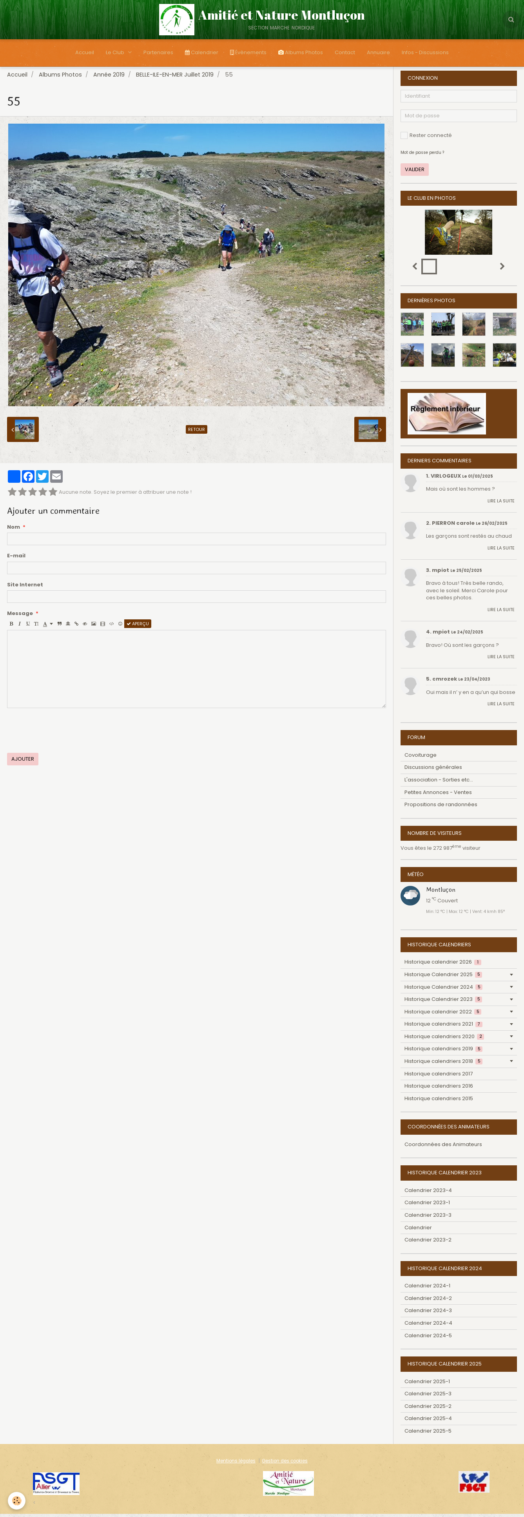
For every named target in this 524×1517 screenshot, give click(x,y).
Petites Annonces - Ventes (438, 795)
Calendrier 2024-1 (427, 1288)
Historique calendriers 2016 (438, 1089)
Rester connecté (426, 138)
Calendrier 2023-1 (427, 1205)
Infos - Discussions (425, 52)
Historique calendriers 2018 (443, 1064)
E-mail (16, 558)
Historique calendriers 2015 (438, 1101)
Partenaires (158, 52)
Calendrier (201, 52)
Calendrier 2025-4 (428, 1421)
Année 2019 (109, 78)
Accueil (84, 52)
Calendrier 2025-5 (427, 1434)
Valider (414, 172)
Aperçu (138, 627)
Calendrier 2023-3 (427, 1218)
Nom (13, 530)
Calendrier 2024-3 (428, 1313)
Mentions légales (236, 1464)
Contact (345, 52)
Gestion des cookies (285, 1464)
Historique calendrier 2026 (442, 965)
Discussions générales (433, 770)
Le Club (115, 52)
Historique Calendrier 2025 (443, 977)
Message (20, 616)
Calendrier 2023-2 (427, 1243)
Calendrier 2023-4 (428, 1193)
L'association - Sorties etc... (438, 783)
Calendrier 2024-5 (428, 1338)
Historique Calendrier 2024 (443, 990)
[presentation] (66, 733)
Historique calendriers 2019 (443, 1051)
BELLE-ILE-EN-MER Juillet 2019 (175, 78)
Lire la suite (501, 504)
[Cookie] (16, 1501)
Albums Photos (300, 52)
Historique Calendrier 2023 (443, 1002)
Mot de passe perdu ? (422, 156)
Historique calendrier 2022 (442, 1015)
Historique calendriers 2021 (443, 1027)
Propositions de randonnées (440, 807)
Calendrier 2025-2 (427, 1409)
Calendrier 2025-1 (427, 1384)
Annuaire (378, 52)
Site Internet (25, 587)
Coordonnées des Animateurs (443, 1147)
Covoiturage (420, 758)
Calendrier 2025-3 (427, 1396)
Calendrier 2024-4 (428, 1326)
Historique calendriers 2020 (444, 1039)
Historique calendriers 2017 (438, 1077)
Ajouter (22, 762)
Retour (196, 432)
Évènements (248, 52)
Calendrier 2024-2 (428, 1301)
